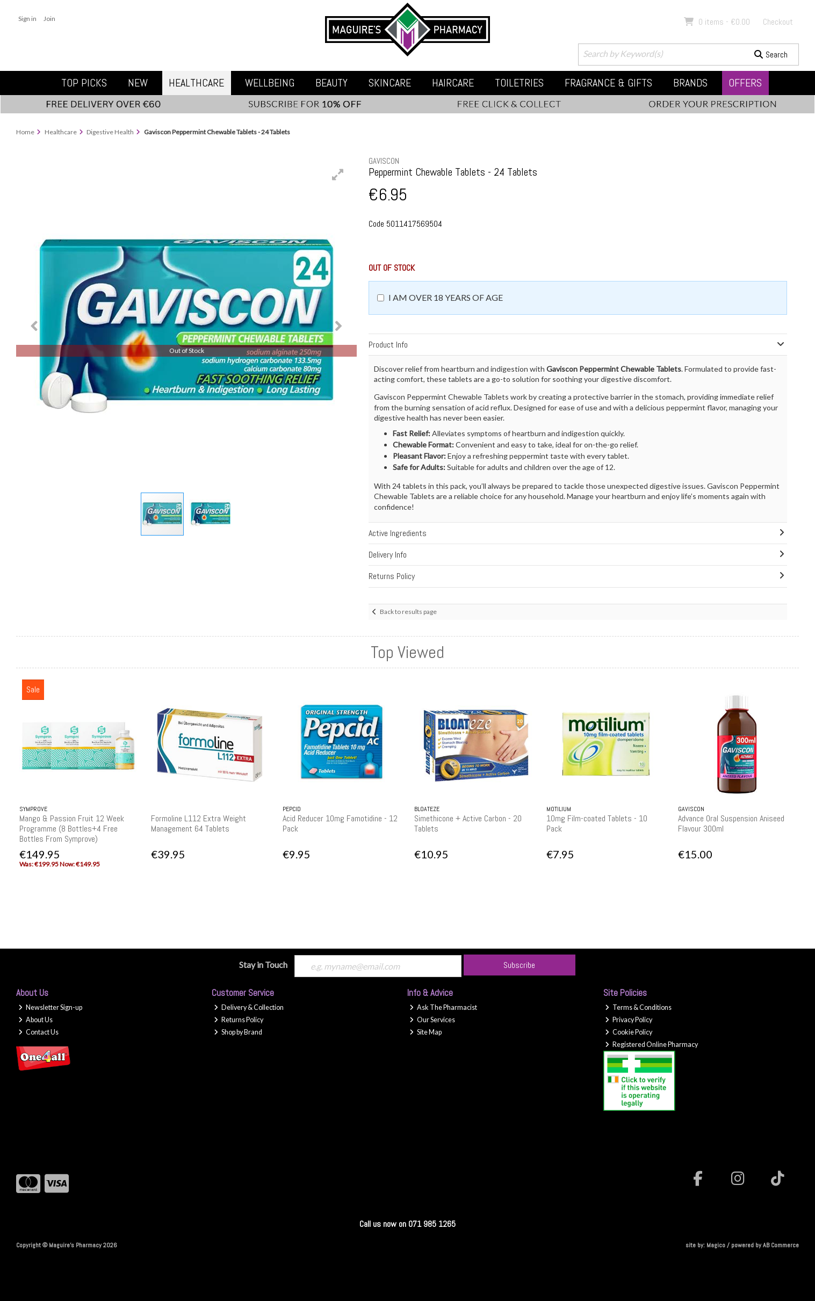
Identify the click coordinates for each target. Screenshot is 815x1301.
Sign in (27, 19)
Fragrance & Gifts (608, 83)
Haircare (453, 83)
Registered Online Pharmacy (651, 1044)
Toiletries (519, 83)
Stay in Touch (263, 964)
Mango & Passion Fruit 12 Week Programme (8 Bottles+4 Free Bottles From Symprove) (71, 828)
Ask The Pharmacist (443, 1007)
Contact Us (38, 1032)
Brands (690, 83)
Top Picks (84, 83)
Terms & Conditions (638, 1007)
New (138, 83)
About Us (35, 1020)
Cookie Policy (628, 1032)
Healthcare (196, 83)
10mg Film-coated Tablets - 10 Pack (596, 823)
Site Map (425, 1032)
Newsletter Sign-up (50, 1007)
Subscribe (519, 965)
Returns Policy (238, 1020)
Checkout (778, 21)
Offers (745, 83)
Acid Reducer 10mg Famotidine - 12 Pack (340, 823)
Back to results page (408, 612)
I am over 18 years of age (445, 297)
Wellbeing (269, 83)
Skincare (390, 83)
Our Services (432, 1020)
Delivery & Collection (249, 1007)
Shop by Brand (238, 1032)
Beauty (331, 83)
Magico (715, 1245)
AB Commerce (781, 1245)
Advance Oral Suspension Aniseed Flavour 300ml (731, 823)
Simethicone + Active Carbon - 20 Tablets (468, 823)
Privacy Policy (628, 1020)
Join (49, 19)
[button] (338, 174)
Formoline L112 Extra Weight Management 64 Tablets (198, 823)
